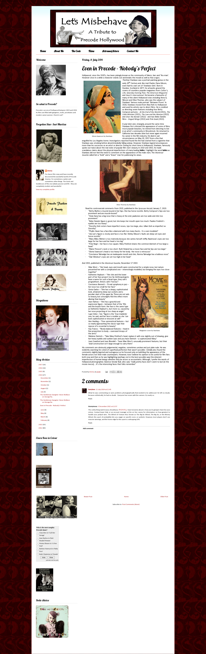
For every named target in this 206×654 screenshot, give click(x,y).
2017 (41, 365)
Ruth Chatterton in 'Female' (48, 554)
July (42, 392)
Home (43, 51)
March (43, 417)
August (43, 388)
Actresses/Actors (110, 51)
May (42, 413)
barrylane (91, 389)
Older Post (164, 497)
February (44, 420)
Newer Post (88, 497)
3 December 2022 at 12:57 (107, 406)
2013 (41, 424)
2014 (41, 375)
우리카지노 (123, 410)
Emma (50, 171)
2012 (41, 428)
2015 (41, 371)
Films (91, 51)
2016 (41, 368)
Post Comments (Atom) (131, 504)
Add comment (88, 428)
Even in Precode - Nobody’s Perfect (53, 405)
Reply (90, 399)
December (45, 378)
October (44, 385)
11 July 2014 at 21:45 (103, 389)
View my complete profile (45, 189)
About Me (59, 51)
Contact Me (132, 51)
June (42, 410)
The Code (76, 51)
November (45, 381)
